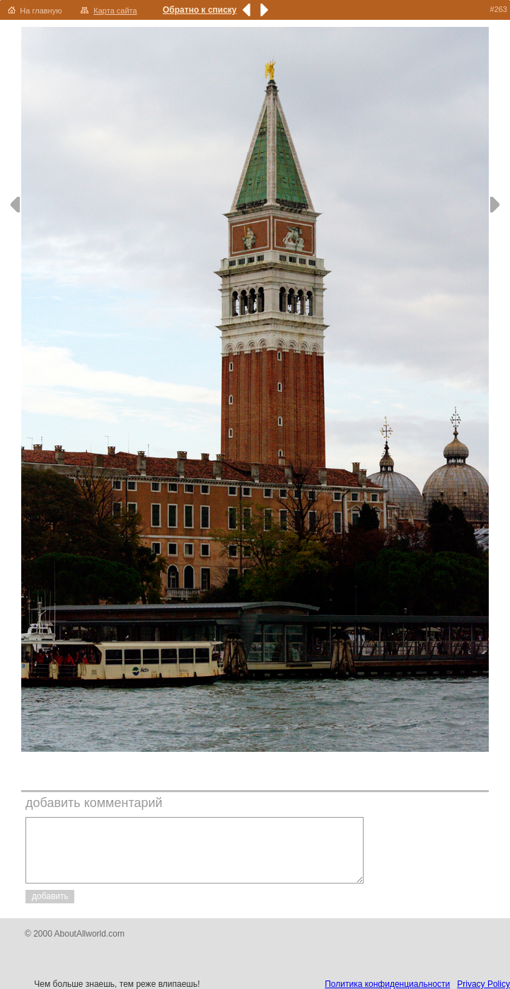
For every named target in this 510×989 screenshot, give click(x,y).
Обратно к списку (200, 10)
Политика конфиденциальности (387, 984)
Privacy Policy (483, 984)
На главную (41, 10)
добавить (50, 896)
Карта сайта (115, 10)
